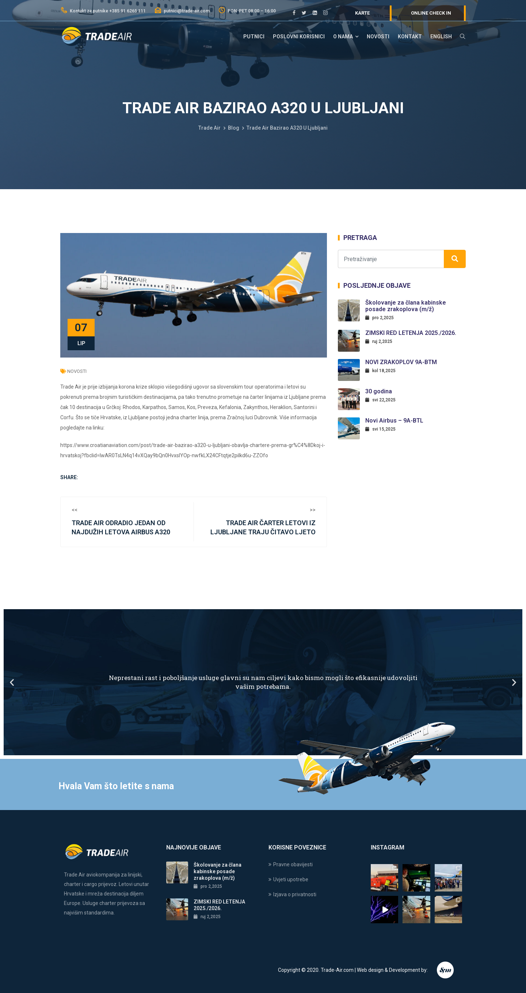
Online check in (431, 13)
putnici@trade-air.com (182, 11)
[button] (11, 682)
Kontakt (410, 36)
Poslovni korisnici (299, 36)
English (441, 36)
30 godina (378, 391)
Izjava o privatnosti (294, 894)
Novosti (378, 36)
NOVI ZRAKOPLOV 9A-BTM (401, 362)
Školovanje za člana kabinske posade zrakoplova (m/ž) (405, 306)
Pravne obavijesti (293, 864)
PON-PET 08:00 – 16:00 (247, 11)
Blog (233, 128)
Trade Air (209, 128)
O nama (343, 36)
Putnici (253, 36)
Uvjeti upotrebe (290, 879)
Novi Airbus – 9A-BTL (394, 420)
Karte (362, 13)
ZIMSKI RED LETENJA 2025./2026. (410, 332)
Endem (446, 970)
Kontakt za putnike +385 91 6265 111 (103, 11)
